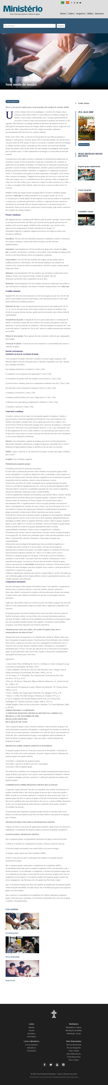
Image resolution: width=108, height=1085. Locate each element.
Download (84, 144)
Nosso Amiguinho (74, 1048)
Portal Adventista (73, 1057)
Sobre (71, 13)
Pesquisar (61, 26)
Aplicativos (31, 1048)
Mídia (90, 13)
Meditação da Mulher (74, 1030)
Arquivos (80, 13)
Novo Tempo (74, 1060)
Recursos (99, 13)
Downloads (31, 1051)
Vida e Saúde (74, 1051)
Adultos (32, 1027)
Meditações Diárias (73, 1027)
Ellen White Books (74, 1054)
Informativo (31, 1037)
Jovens (31, 1030)
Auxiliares (31, 1034)
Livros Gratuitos (31, 1045)
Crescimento (12, 101)
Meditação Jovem (74, 1034)
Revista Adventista (73, 1045)
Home (63, 13)
